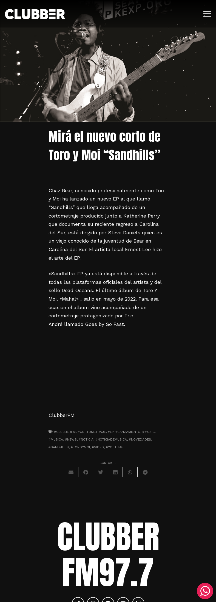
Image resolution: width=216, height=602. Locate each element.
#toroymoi (80, 447)
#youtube (114, 447)
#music (148, 432)
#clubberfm (65, 432)
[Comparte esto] (85, 472)
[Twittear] (100, 472)
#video (98, 447)
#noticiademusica (111, 439)
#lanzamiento (127, 432)
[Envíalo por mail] (71, 472)
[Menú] (207, 14)
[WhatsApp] (205, 591)
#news (71, 439)
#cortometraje (92, 432)
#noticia (86, 439)
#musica (56, 439)
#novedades (140, 439)
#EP (110, 432)
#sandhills (59, 447)
